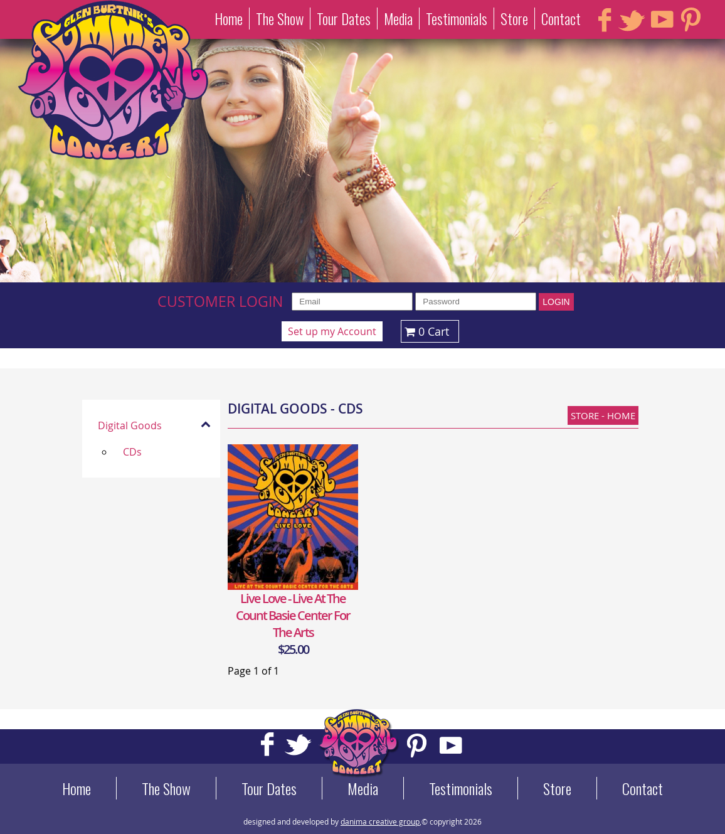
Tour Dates (344, 18)
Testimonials (456, 18)
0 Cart (425, 331)
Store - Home (603, 415)
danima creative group (380, 821)
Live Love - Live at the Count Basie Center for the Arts (293, 615)
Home (228, 18)
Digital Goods (130, 425)
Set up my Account (332, 331)
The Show (280, 18)
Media (398, 18)
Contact (561, 18)
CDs (132, 452)
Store (514, 18)
